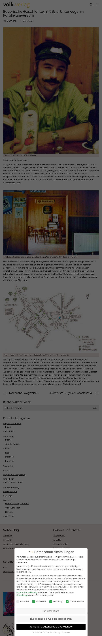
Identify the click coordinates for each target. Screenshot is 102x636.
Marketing (55, 601)
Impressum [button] (66, 633)
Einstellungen (22, 595)
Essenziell (22, 601)
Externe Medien (75, 601)
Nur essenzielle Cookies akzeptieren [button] (51, 618)
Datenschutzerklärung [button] (52, 633)
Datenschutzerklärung (26, 592)
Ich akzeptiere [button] (51, 611)
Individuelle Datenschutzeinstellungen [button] (51, 626)
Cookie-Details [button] (37, 633)
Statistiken (39, 601)
